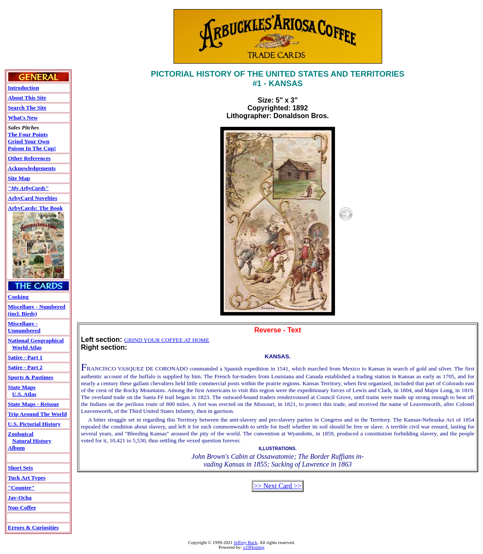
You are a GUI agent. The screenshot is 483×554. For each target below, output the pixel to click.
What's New (23, 117)
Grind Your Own (28, 141)
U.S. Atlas (24, 394)
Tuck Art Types (26, 477)
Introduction (23, 87)
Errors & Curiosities (33, 527)
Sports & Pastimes (30, 377)
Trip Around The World (37, 414)
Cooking (18, 296)
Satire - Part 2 (25, 367)
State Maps (21, 387)
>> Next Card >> (277, 486)
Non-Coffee (22, 507)
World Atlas (27, 347)
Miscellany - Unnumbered (24, 327)
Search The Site (27, 107)
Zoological (20, 434)
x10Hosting (253, 547)
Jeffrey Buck (246, 542)
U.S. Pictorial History (34, 424)
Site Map (19, 178)
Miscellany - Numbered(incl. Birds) (36, 310)
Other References (29, 158)
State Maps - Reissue (33, 404)
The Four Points (28, 134)
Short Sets (20, 467)
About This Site (27, 97)
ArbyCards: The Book (35, 208)
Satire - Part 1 (25, 357)
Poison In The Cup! (32, 148)
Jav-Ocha (20, 497)
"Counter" (21, 487)
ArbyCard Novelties (32, 198)
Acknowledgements (31, 168)
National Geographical (36, 340)
